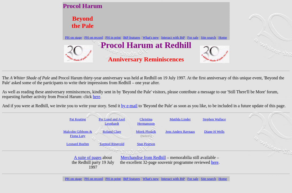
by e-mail (129, 105)
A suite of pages (87, 157)
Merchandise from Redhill (143, 157)
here (96, 96)
